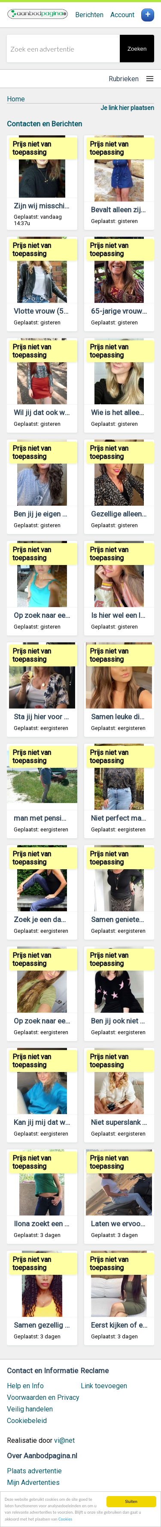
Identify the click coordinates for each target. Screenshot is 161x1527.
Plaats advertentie (34, 1471)
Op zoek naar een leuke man (58, 1021)
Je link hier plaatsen (127, 107)
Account (122, 15)
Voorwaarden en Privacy (43, 1397)
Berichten (89, 15)
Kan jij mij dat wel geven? (54, 1122)
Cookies (65, 1519)
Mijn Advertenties (33, 1482)
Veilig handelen (30, 1409)
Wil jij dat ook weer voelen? (57, 412)
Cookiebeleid (27, 1421)
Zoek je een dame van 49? (56, 919)
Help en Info (25, 1386)
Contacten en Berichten (44, 123)
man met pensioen (43, 818)
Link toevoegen (104, 1386)
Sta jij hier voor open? (48, 716)
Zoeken (137, 49)
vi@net (64, 1440)
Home (16, 99)
